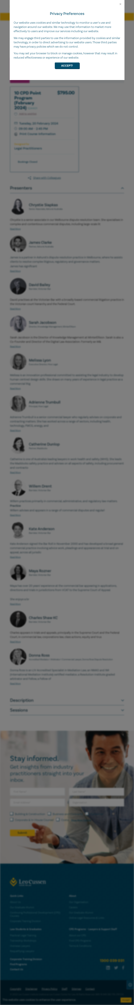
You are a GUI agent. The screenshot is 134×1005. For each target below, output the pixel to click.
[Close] (120, 4)
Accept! (67, 66)
